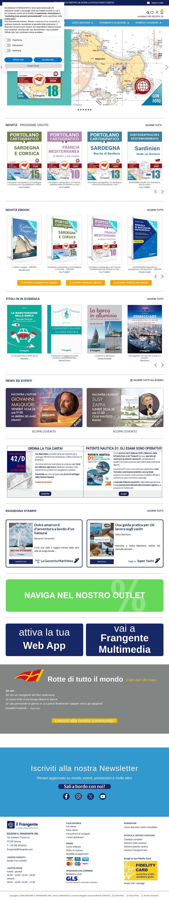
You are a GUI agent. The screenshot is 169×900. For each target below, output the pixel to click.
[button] (84, 67)
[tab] (11, 125)
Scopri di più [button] (33, 892)
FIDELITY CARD (157, 3)
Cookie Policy (119, 895)
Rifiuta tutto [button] (18, 886)
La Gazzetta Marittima (57, 561)
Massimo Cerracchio (44, 538)
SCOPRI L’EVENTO (44, 431)
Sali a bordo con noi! (84, 786)
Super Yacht (145, 561)
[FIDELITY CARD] (148, 3)
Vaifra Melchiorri (123, 534)
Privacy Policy (134, 895)
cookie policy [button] (9, 845)
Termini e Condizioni (151, 895)
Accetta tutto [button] (48, 886)
